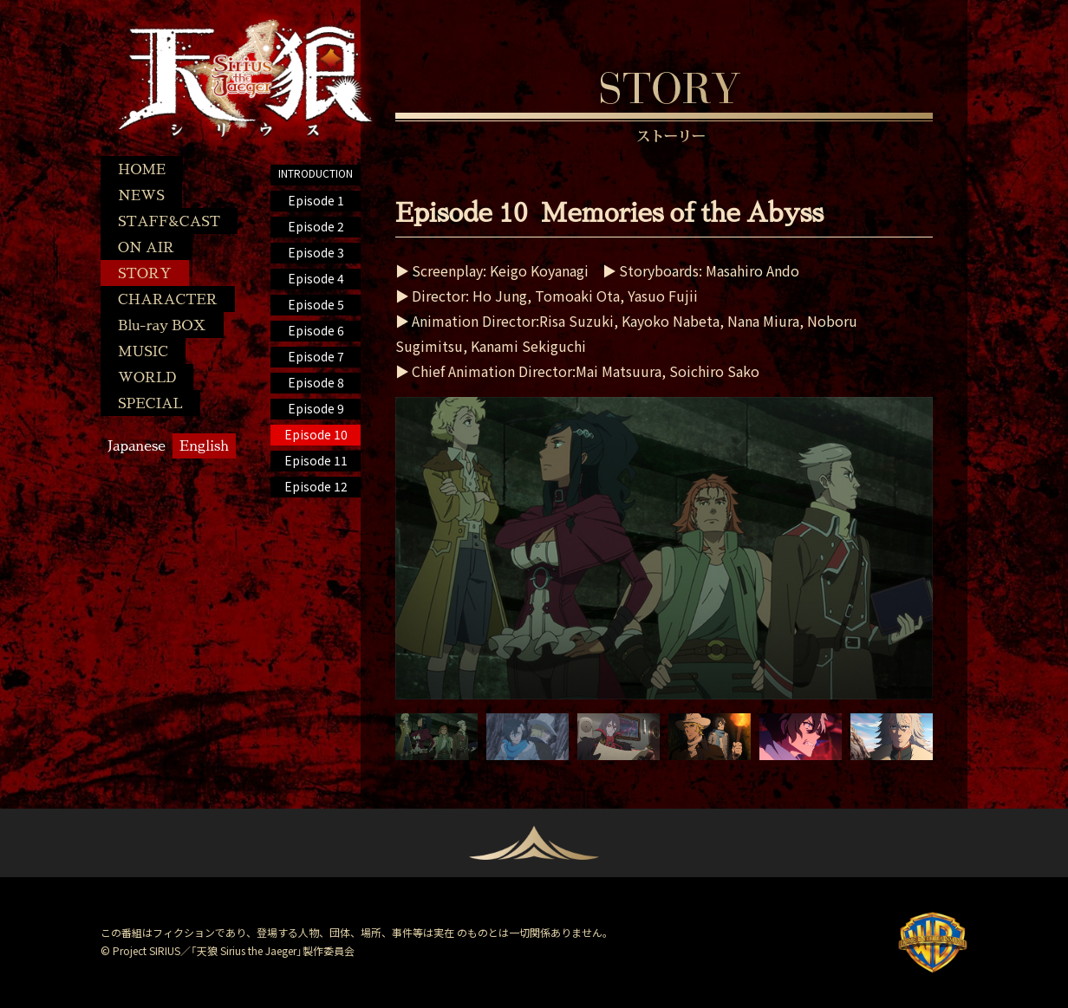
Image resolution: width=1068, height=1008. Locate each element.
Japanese (136, 445)
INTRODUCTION (315, 173)
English (204, 445)
